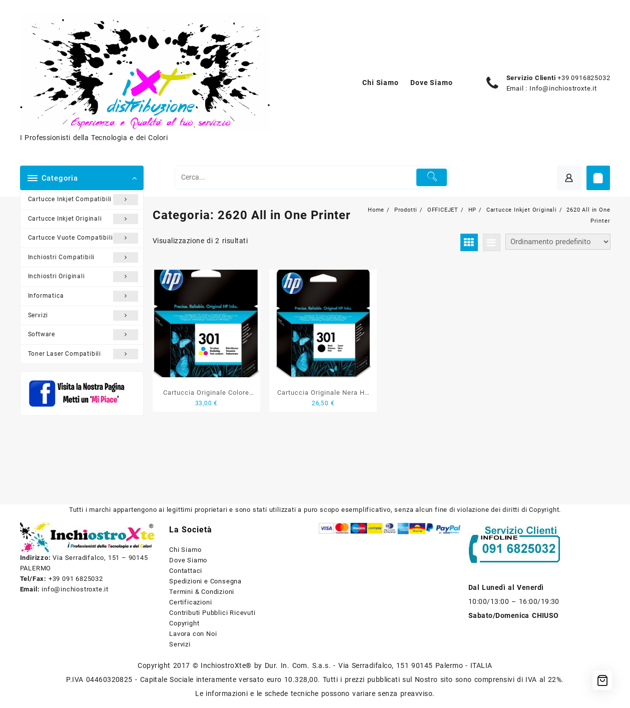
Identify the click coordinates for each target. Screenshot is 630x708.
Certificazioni (190, 602)
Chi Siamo (185, 549)
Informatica (83, 296)
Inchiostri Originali (83, 276)
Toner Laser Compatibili (83, 354)
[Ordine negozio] (557, 242)
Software (83, 334)
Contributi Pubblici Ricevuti (212, 612)
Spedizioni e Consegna (205, 581)
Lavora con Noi (193, 633)
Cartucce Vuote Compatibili (83, 238)
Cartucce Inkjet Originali (83, 219)
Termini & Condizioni (201, 591)
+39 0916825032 (583, 78)
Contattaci (185, 570)
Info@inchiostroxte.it (563, 88)
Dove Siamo (188, 560)
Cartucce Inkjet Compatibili (83, 199)
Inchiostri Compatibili (83, 257)
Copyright (184, 623)
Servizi (83, 315)
